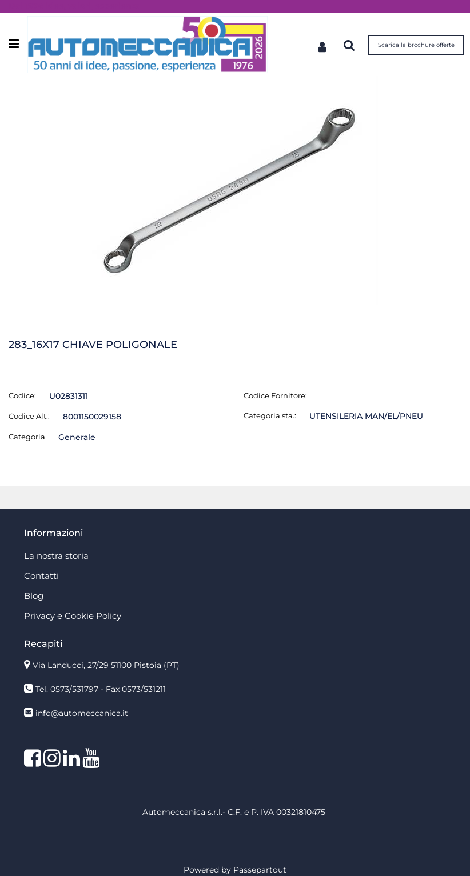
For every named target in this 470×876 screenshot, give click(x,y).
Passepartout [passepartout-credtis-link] (259, 870)
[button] (235, 190)
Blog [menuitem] (33, 595)
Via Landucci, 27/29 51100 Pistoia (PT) (106, 665)
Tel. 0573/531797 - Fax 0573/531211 (100, 689)
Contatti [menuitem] (41, 575)
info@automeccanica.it (81, 713)
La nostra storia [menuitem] (56, 555)
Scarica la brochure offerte (416, 45)
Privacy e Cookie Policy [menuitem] (72, 615)
